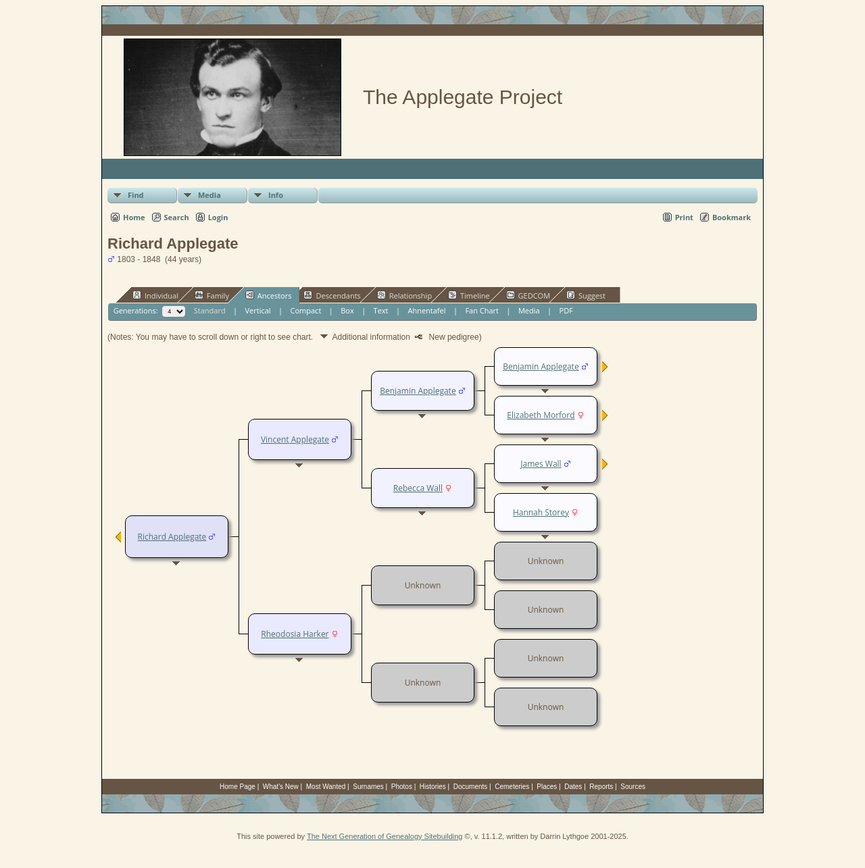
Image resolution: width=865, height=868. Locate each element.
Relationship (404, 295)
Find (136, 195)
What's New (281, 786)
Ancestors (268, 295)
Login (218, 217)
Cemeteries (512, 786)
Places (547, 786)
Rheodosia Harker (294, 634)
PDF (566, 310)
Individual (155, 295)
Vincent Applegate (295, 439)
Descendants (331, 295)
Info (275, 195)
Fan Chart (482, 310)
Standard (210, 310)
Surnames (368, 786)
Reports (601, 786)
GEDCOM (528, 295)
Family (212, 295)
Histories (433, 786)
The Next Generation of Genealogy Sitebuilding (385, 836)
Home (134, 217)
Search (176, 217)
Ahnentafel (426, 310)
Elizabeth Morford (540, 415)
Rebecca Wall (418, 488)
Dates (573, 786)
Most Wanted (326, 786)
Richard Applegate (172, 536)
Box (347, 310)
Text (381, 310)
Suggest (586, 295)
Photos (401, 786)
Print (684, 217)
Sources (632, 786)
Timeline (469, 295)
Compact (306, 310)
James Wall (540, 463)
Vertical (258, 310)
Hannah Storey (541, 512)
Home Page (237, 786)
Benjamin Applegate (417, 391)
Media (209, 195)
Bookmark (731, 217)
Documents (470, 786)
